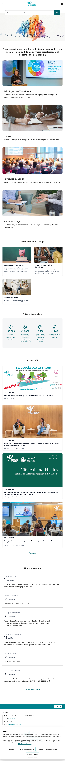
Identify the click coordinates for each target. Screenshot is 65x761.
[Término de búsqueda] (29, 12)
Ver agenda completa (32, 689)
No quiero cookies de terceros (48, 749)
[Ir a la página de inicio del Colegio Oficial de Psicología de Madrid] (31, 4)
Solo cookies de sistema (26, 749)
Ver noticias (32, 553)
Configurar (11, 749)
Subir (59, 707)
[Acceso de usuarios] (2, 4)
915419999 (11, 718)
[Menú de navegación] (62, 4)
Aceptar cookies (32, 754)
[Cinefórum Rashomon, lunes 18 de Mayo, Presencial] (32, 658)
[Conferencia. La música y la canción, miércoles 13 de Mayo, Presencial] (32, 600)
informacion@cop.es (15, 724)
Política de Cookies (25, 744)
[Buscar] (57, 12)
